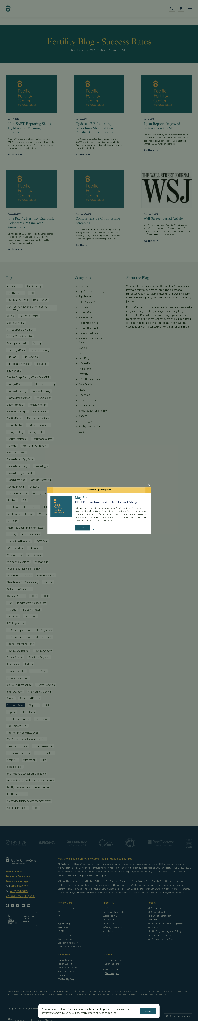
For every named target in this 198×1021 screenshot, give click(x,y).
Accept (148, 1011)
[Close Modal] (149, 485)
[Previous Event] (50, 490)
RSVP (82, 528)
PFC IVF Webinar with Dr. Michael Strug (106, 502)
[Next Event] (148, 490)
